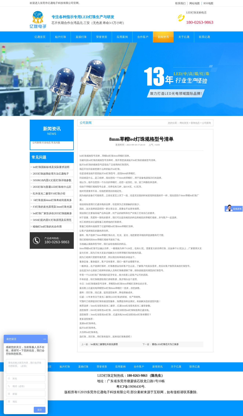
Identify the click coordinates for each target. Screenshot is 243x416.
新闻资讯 (163, 36)
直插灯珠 (81, 36)
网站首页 (184, 123)
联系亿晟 (204, 36)
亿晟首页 (40, 36)
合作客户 (142, 36)
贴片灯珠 (60, 36)
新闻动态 (195, 123)
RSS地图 (208, 3)
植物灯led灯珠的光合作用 (47, 226)
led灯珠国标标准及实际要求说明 (51, 167)
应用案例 (122, 36)
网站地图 (194, 3)
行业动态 (46, 142)
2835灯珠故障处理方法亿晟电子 (51, 173)
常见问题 (55, 142)
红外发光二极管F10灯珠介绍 (49, 193)
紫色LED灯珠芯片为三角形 (165, 344)
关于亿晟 (183, 36)
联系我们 (180, 3)
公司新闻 (36, 142)
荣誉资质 (101, 36)
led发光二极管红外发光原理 (104, 344)
